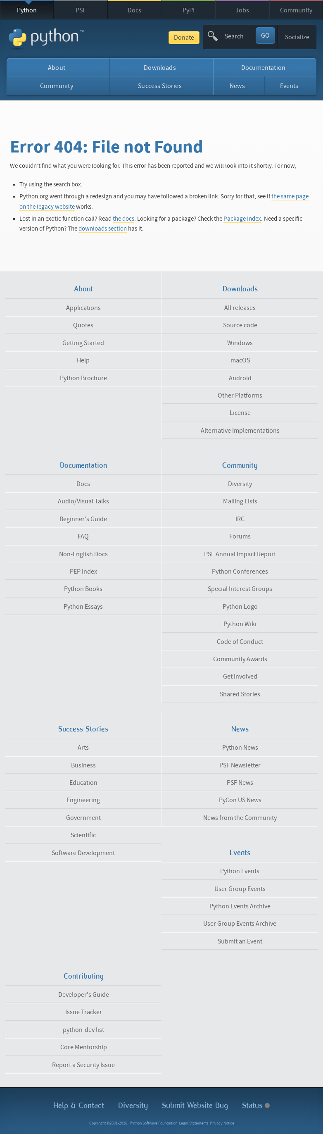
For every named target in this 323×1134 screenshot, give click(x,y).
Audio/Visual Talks (83, 501)
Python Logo (240, 606)
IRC (240, 519)
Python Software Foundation (153, 1123)
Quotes (83, 325)
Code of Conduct (240, 642)
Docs (134, 10)
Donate (184, 37)
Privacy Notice (222, 1123)
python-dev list (83, 1030)
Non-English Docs (83, 554)
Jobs (242, 10)
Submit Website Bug (195, 1105)
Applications (83, 308)
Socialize (297, 37)
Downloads (160, 67)
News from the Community (240, 818)
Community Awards (240, 659)
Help (83, 360)
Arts (83, 747)
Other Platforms (240, 395)
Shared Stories (240, 694)
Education (83, 782)
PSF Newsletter (240, 765)
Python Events (239, 871)
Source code (240, 325)
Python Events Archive (240, 906)
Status (256, 1105)
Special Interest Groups (240, 589)
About (56, 67)
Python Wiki (239, 624)
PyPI (189, 10)
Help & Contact (78, 1105)
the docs (123, 218)
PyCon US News (240, 800)
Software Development (83, 853)
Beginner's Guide (83, 519)
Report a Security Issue (83, 1065)
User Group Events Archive (239, 923)
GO (265, 35)
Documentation (263, 67)
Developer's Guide (83, 994)
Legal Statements (193, 1123)
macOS (240, 360)
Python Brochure (83, 378)
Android (240, 378)
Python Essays (83, 606)
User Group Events (240, 889)
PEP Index (83, 571)
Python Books (83, 589)
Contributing (84, 976)
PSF (81, 10)
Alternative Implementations (240, 430)
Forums (240, 536)
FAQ (83, 536)
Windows (240, 343)
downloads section (102, 228)
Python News (240, 747)
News (237, 86)
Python (27, 10)
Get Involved (240, 676)
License (240, 413)
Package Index (242, 218)
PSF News (240, 782)
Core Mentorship (83, 1047)
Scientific (83, 835)
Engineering (83, 800)
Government (83, 818)
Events (289, 86)
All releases (240, 308)
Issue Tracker (83, 1012)
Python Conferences (240, 571)
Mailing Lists (240, 501)
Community (296, 10)
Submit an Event (240, 941)
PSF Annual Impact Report (240, 554)
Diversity (240, 484)
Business (83, 765)
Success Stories (159, 86)
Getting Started (83, 343)
